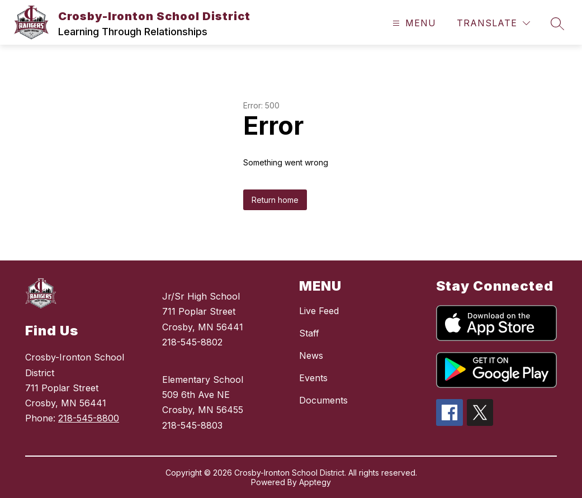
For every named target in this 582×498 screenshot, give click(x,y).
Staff (309, 333)
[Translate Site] (493, 23)
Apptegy (315, 482)
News (311, 355)
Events (313, 377)
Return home (275, 200)
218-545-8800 (88, 418)
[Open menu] (413, 23)
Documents (323, 400)
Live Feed (319, 310)
